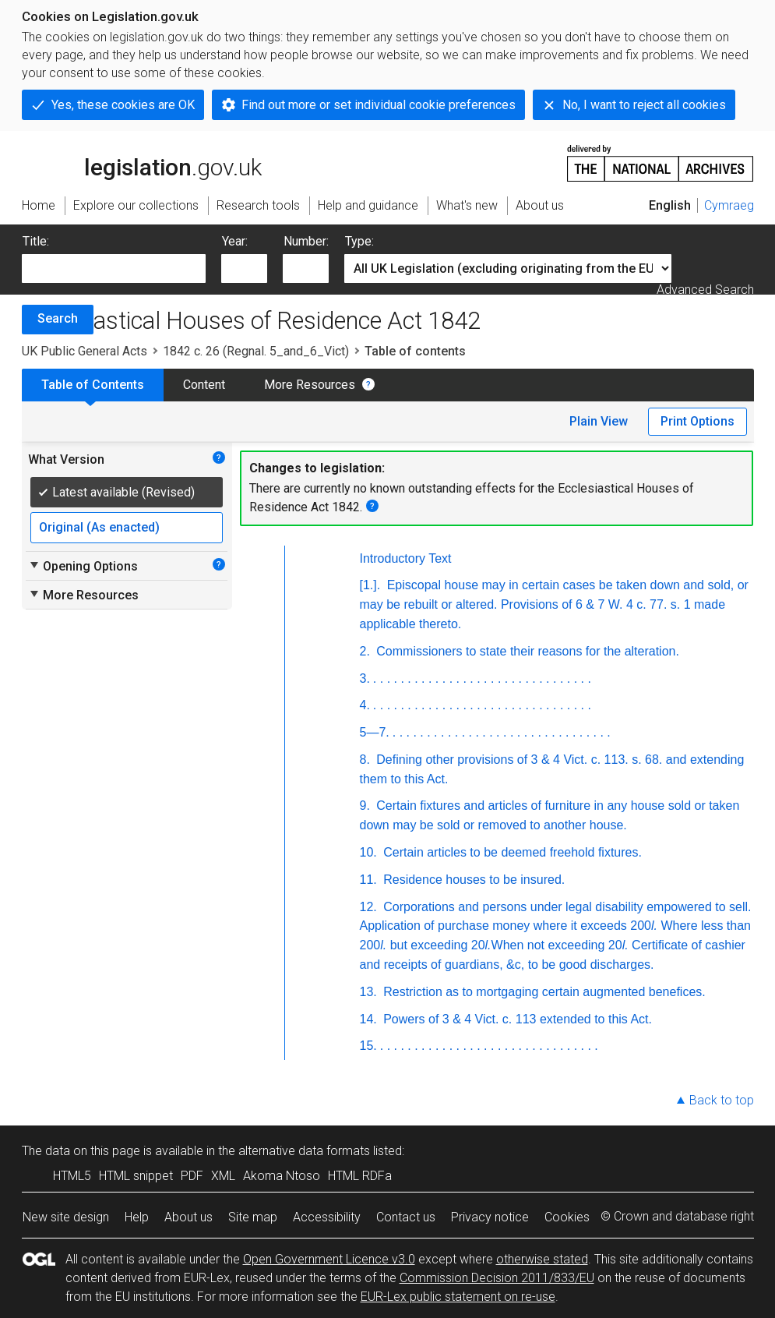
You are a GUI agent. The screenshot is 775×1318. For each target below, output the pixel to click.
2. (365, 651)
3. (365, 678)
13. (368, 991)
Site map (252, 1217)
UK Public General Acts (84, 351)
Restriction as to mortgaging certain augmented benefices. (543, 991)
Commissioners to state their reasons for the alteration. (526, 651)
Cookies (567, 1217)
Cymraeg (729, 205)
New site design (66, 1217)
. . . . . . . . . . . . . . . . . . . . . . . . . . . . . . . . (482, 678)
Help (137, 1217)
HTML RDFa (360, 1175)
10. (368, 852)
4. (365, 705)
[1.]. (370, 585)
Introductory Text (406, 558)
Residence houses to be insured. (472, 879)
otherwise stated (542, 1259)
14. (368, 1019)
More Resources (309, 384)
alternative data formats (304, 1150)
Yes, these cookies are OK (123, 104)
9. (365, 805)
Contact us (405, 1217)
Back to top (721, 1100)
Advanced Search (705, 289)
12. (368, 906)
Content (204, 384)
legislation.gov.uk (142, 162)
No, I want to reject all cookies (644, 104)
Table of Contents (92, 384)
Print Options (697, 421)
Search (57, 318)
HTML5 (72, 1175)
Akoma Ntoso (281, 1175)
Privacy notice (490, 1217)
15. (368, 1045)
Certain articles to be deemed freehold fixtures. (511, 852)
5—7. (374, 732)
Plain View (598, 421)
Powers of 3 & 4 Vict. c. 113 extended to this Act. (516, 1019)
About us (188, 1217)
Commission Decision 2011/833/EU (497, 1277)
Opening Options (83, 566)
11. (368, 879)
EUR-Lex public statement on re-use (458, 1296)
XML (223, 1175)
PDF (192, 1175)
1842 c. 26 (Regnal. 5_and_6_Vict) (256, 351)
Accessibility (327, 1217)
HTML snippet (136, 1175)
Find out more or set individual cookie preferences (378, 104)
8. (365, 759)
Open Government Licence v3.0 (329, 1259)
